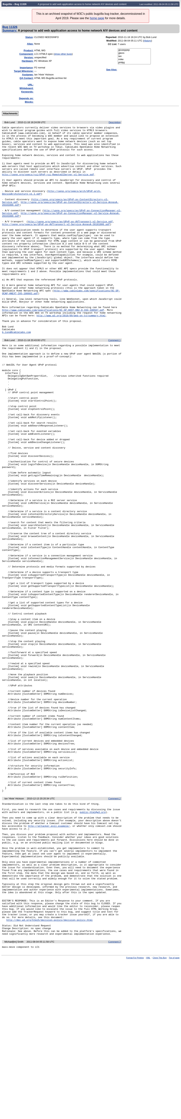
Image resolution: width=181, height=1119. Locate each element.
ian (134, 56)
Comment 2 (114, 929)
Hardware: (28, 61)
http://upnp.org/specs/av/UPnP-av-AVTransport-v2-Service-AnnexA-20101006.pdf (56, 244)
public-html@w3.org (92, 945)
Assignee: (28, 74)
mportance (26, 67)
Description (115, 122)
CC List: (112, 44)
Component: (26, 54)
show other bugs (63, 54)
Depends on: (26, 98)
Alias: (30, 43)
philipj (134, 62)
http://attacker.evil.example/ (48, 962)
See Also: (111, 69)
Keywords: (27, 91)
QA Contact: (26, 78)
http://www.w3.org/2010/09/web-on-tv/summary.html (70, 353)
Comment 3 (114, 1099)
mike (134, 59)
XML (148, 1116)
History (147, 40)
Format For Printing (135, 1116)
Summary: (9, 30)
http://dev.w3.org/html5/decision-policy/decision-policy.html (49, 1074)
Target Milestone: (24, 71)
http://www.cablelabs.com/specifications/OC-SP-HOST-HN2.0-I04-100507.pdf (53, 347)
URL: (31, 84)
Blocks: (29, 101)
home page (97, 18)
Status (29, 37)
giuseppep (134, 50)
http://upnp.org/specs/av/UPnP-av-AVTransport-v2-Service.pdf (70, 240)
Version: (28, 57)
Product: (28, 50)
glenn (134, 53)
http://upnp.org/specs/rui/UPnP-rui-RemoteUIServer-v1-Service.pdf (48, 184)
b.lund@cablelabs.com (16, 373)
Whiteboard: (27, 88)
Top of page (174, 1116)
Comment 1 (114, 381)
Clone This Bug (159, 1116)
